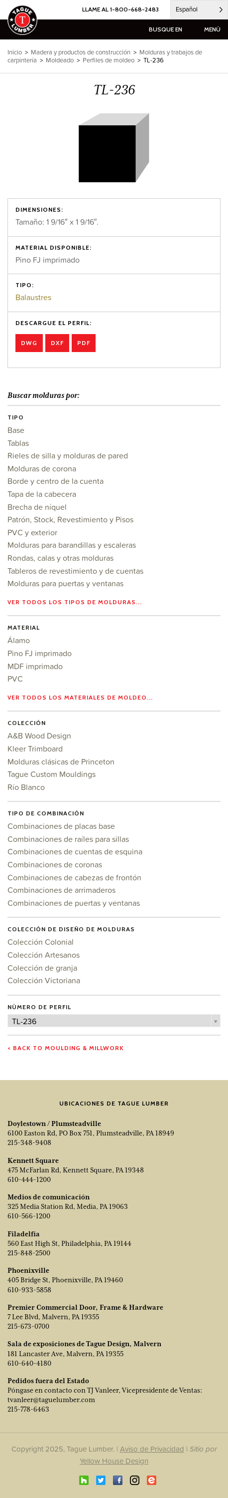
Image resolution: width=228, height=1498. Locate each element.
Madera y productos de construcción (80, 52)
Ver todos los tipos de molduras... (74, 602)
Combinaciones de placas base (61, 826)
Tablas (18, 443)
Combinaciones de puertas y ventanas (73, 903)
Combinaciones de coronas (54, 864)
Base (15, 430)
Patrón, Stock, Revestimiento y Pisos (70, 519)
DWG (29, 343)
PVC (15, 679)
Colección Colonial (40, 942)
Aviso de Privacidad (152, 1449)
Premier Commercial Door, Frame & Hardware (85, 1307)
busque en (165, 29)
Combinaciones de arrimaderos (61, 890)
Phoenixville (28, 1270)
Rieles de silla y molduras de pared (67, 455)
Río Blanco (26, 787)
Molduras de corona (41, 468)
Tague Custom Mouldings (51, 774)
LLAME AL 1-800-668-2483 (120, 9)
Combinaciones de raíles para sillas (68, 839)
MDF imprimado (35, 666)
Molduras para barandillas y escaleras (71, 545)
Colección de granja (42, 968)
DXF (57, 343)
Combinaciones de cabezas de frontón (74, 877)
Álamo (18, 640)
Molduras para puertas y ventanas (65, 583)
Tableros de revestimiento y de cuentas (75, 571)
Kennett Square (33, 1160)
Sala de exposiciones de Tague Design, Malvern (84, 1344)
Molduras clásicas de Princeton (60, 761)
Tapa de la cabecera (41, 494)
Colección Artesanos (43, 955)
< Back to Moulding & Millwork (65, 1048)
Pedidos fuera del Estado (48, 1381)
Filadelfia (23, 1234)
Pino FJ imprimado (39, 653)
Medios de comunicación (48, 1197)
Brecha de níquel (37, 507)
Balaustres (33, 297)
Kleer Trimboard (35, 748)
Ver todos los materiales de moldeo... (80, 697)
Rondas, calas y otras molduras (60, 558)
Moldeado (60, 60)
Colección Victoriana (43, 980)
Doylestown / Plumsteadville (54, 1123)
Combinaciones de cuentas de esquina (74, 851)
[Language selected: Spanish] (199, 9)
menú (212, 29)
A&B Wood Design (39, 736)
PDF (83, 343)
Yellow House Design (114, 1461)
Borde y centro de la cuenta (55, 481)
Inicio (14, 52)
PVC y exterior (32, 532)
